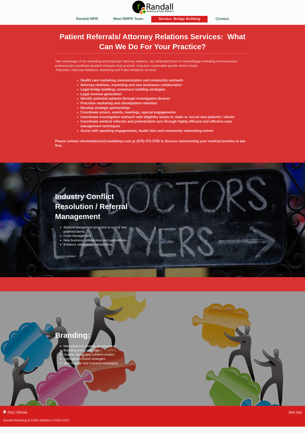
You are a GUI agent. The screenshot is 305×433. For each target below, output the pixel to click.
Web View (295, 412)
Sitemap (21, 412)
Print (9, 412)
